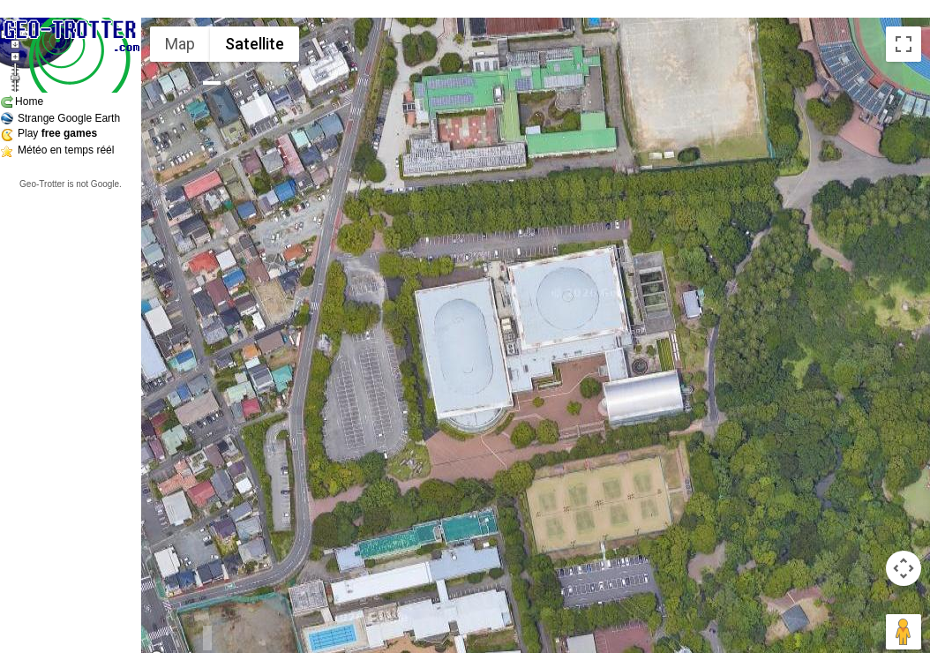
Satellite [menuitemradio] (254, 43)
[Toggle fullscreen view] (903, 44)
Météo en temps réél (66, 150)
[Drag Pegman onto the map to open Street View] (903, 631)
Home (29, 101)
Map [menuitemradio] (180, 43)
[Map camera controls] (903, 568)
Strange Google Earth (69, 118)
